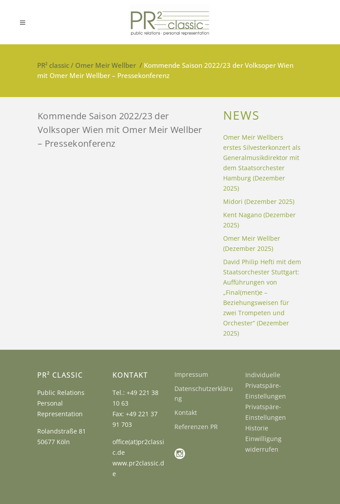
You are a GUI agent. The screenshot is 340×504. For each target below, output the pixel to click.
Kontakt (185, 412)
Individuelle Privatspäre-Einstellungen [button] (265, 385)
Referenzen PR (196, 426)
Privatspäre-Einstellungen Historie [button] (265, 417)
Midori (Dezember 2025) (258, 201)
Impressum (191, 374)
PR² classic (53, 65)
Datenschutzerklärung (203, 393)
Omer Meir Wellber (105, 65)
